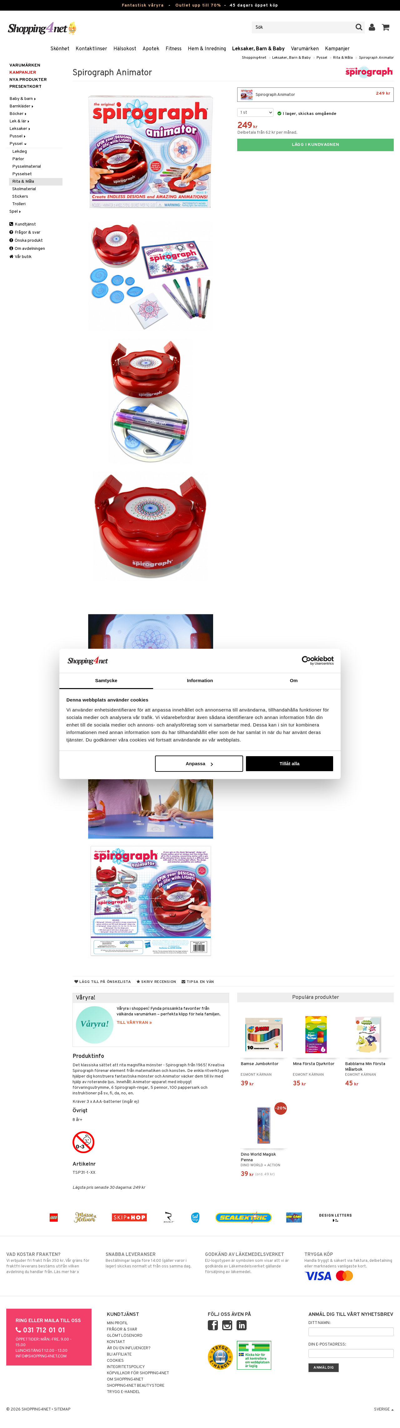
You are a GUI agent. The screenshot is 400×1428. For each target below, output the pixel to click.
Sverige (384, 1409)
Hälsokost (124, 49)
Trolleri (19, 204)
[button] (385, 27)
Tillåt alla (289, 763)
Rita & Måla (343, 57)
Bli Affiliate (119, 1354)
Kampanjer (337, 49)
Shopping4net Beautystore (135, 1385)
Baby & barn (23, 99)
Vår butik (20, 257)
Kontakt (116, 1342)
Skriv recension (156, 981)
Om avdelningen (27, 248)
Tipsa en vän (198, 981)
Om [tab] (294, 680)
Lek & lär (19, 121)
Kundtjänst (22, 224)
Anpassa (199, 763)
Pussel (18, 136)
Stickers (20, 196)
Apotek (150, 49)
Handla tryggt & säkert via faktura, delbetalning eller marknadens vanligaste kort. (349, 1265)
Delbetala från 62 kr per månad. (267, 132)
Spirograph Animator (376, 57)
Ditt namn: (319, 1323)
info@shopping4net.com (41, 1356)
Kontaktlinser (91, 49)
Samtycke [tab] (106, 680)
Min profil (117, 1323)
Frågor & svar (24, 232)
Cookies (115, 1360)
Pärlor (18, 159)
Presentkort (25, 86)
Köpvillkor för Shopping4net (138, 1373)
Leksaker (20, 128)
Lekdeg (19, 151)
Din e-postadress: (327, 1344)
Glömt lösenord (124, 1335)
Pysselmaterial (26, 166)
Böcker (18, 114)
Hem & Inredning (207, 49)
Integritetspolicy (126, 1367)
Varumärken (305, 49)
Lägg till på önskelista (102, 981)
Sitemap (62, 1409)
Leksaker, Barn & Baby (258, 49)
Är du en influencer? (129, 1348)
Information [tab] (200, 680)
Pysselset (22, 174)
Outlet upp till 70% (198, 5)
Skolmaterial (24, 189)
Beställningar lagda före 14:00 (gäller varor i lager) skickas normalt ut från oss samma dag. (150, 1260)
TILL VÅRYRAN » (134, 1022)
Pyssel (322, 57)
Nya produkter (28, 79)
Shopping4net (254, 57)
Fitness (174, 49)
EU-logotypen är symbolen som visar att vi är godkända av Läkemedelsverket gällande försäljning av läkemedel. (249, 1263)
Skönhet (59, 49)
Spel (15, 211)
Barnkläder (21, 106)
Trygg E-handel (123, 1392)
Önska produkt (26, 240)
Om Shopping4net (125, 1379)
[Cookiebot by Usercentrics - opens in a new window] (306, 660)
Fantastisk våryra (143, 5)
